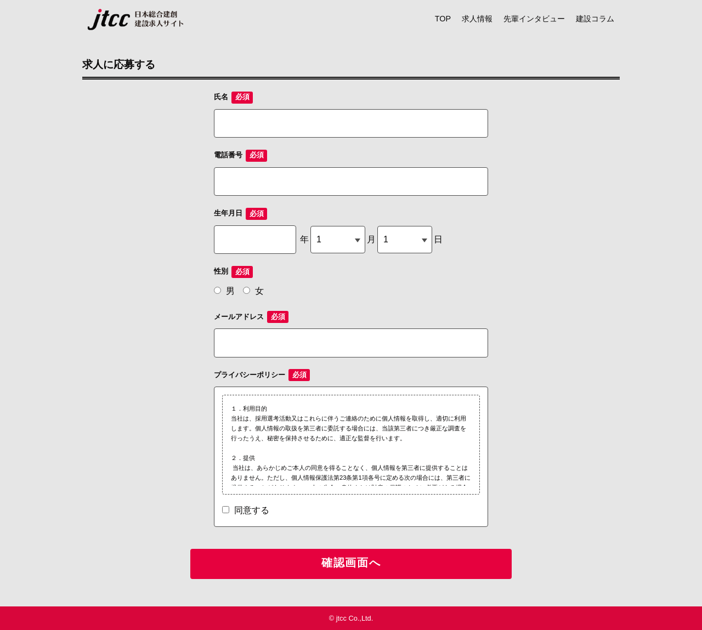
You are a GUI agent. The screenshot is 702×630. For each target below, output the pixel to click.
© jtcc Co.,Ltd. (351, 618)
